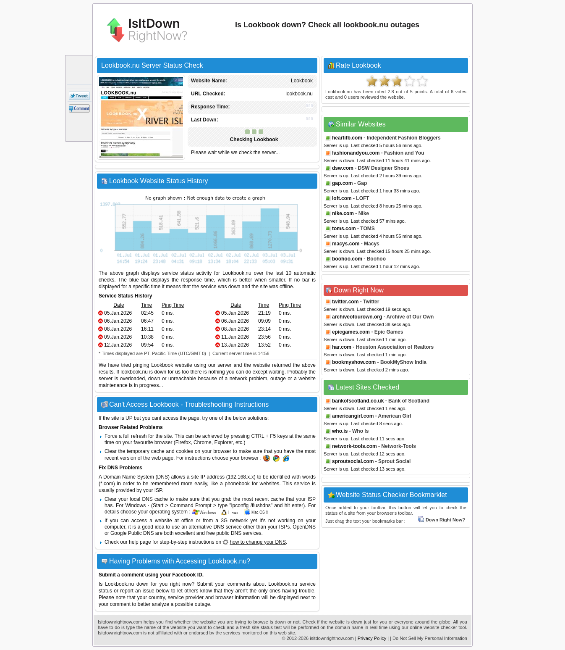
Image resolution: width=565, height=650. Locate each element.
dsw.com (342, 168)
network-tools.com (354, 446)
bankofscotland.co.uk (358, 401)
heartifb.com (347, 138)
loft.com (342, 198)
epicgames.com (351, 332)
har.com (341, 347)
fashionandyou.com (355, 153)
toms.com (344, 229)
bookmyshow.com (354, 362)
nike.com (343, 213)
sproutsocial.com (353, 461)
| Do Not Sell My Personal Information (428, 638)
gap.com (342, 183)
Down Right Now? (441, 519)
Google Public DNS (132, 533)
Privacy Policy (372, 638)
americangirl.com (353, 416)
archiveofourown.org (357, 317)
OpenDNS (304, 527)
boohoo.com (347, 259)
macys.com (345, 244)
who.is (340, 431)
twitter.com (345, 302)
